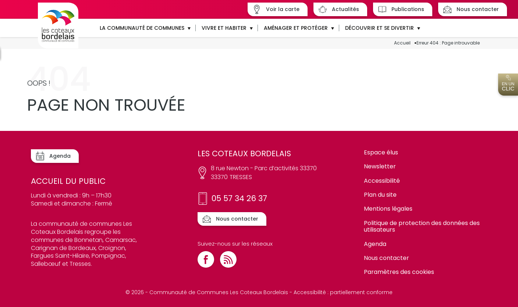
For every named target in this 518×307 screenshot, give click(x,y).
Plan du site (380, 194)
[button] (144, 28)
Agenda (375, 244)
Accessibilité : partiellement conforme (343, 292)
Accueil (402, 43)
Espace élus (381, 152)
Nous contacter (386, 258)
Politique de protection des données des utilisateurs (422, 226)
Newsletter (380, 166)
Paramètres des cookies (399, 272)
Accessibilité (382, 180)
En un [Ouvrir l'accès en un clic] (508, 83)
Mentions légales (388, 208)
